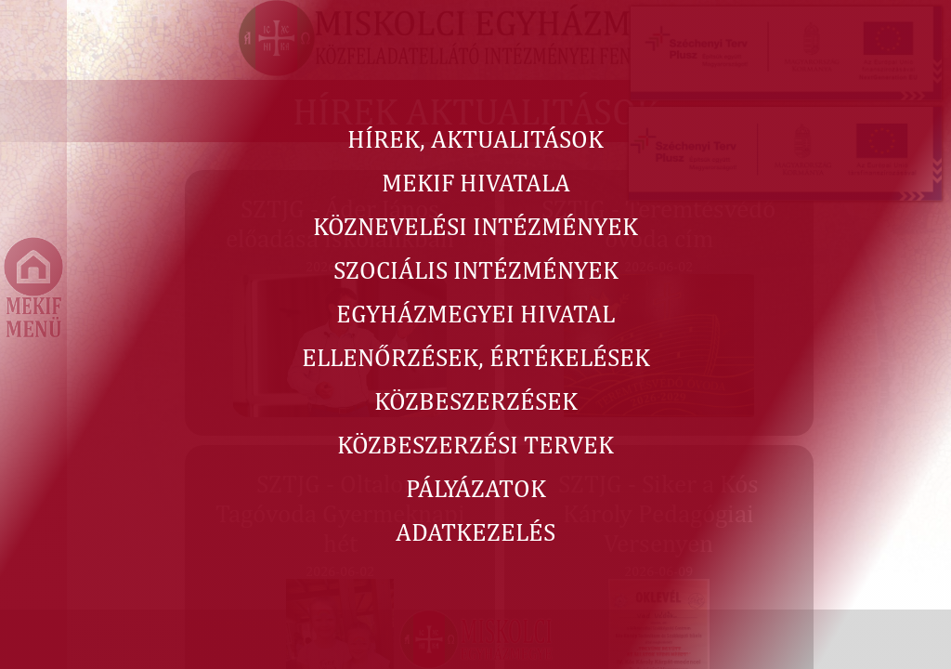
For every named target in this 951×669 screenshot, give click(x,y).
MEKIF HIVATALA (476, 182)
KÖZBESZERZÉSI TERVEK (475, 444)
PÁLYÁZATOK (476, 488)
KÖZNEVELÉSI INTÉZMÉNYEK (475, 226)
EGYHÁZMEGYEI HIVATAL (475, 313)
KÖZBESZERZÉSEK (476, 400)
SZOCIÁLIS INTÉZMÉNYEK (476, 269)
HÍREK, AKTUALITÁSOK (475, 138)
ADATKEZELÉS (475, 531)
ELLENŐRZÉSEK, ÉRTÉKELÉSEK (476, 357)
